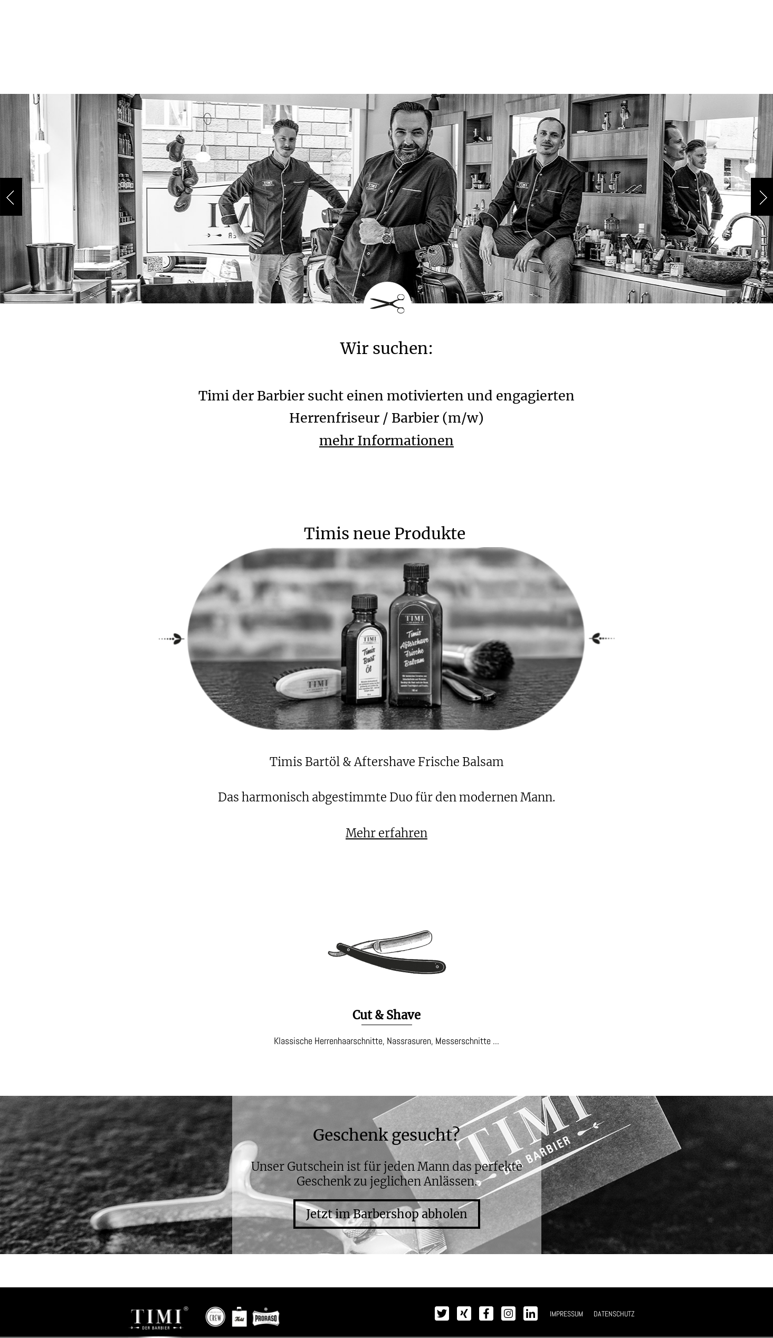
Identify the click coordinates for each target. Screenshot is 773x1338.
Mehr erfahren (386, 833)
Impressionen (420, 79)
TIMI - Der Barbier (387, 33)
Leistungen (288, 79)
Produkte (351, 79)
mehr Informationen (386, 440)
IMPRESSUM (566, 1313)
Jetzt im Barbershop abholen (386, 1214)
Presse (483, 79)
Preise (231, 79)
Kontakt (574, 79)
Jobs (527, 79)
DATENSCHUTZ (614, 1313)
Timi (190, 79)
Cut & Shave (386, 1015)
